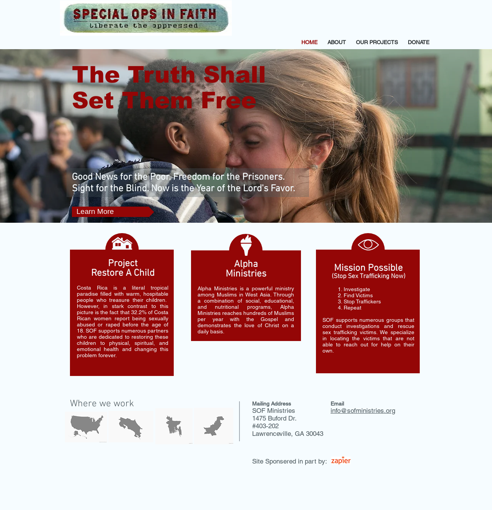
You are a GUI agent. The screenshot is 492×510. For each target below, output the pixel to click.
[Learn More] (113, 212)
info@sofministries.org (363, 410)
